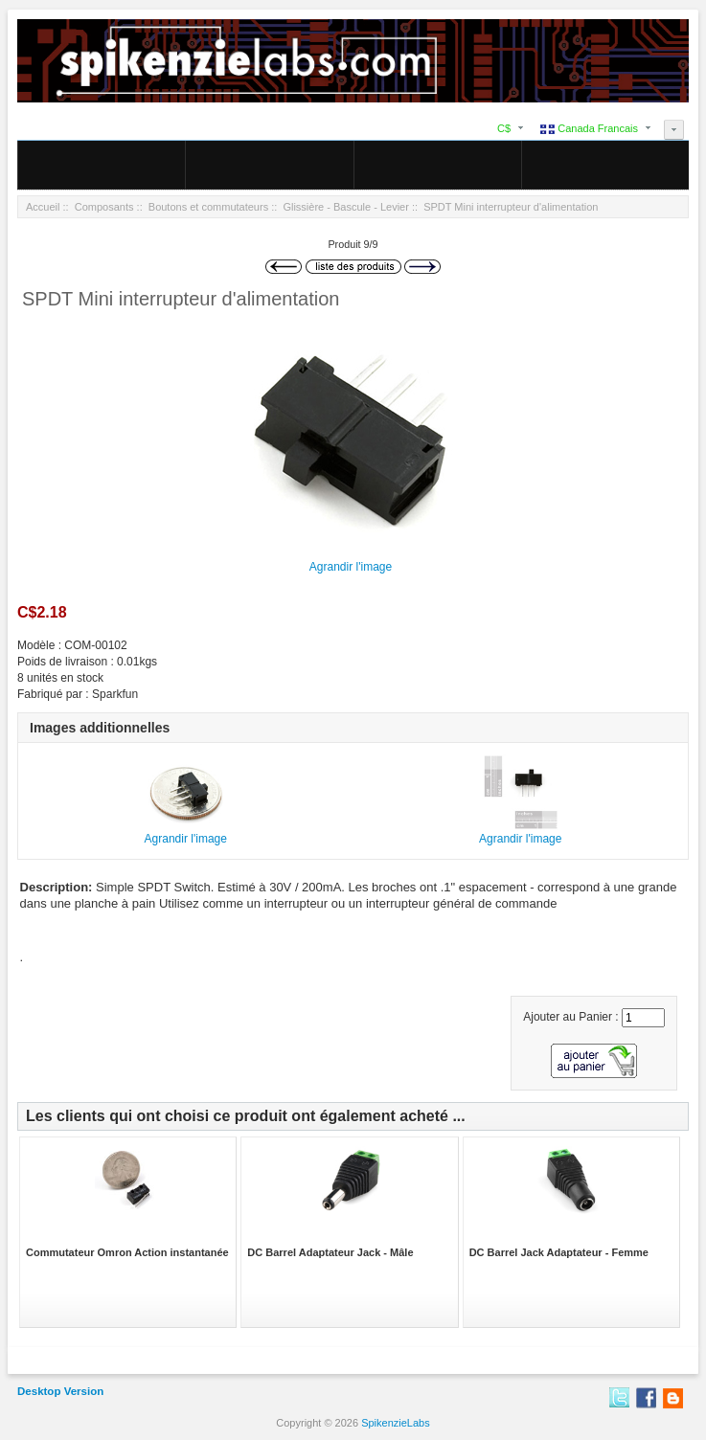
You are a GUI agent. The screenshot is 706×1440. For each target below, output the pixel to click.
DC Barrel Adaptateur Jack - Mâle (330, 1252)
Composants (104, 207)
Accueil (42, 207)
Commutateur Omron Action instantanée (127, 1252)
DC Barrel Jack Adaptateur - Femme (559, 1252)
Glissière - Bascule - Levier (345, 207)
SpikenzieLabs (395, 1423)
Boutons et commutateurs (208, 207)
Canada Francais (589, 128)
